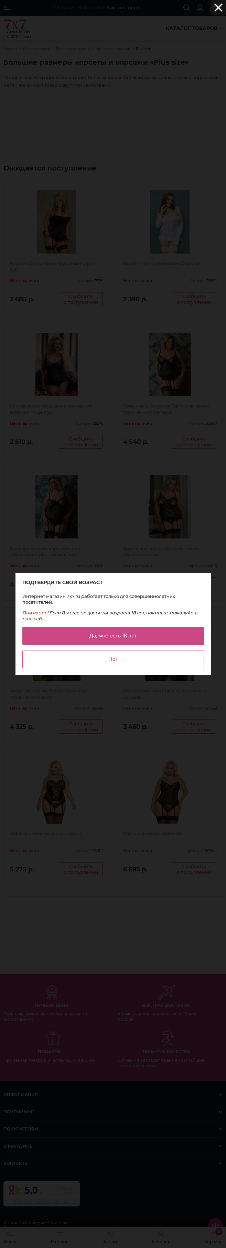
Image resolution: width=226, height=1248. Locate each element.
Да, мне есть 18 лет (113, 636)
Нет (113, 659)
